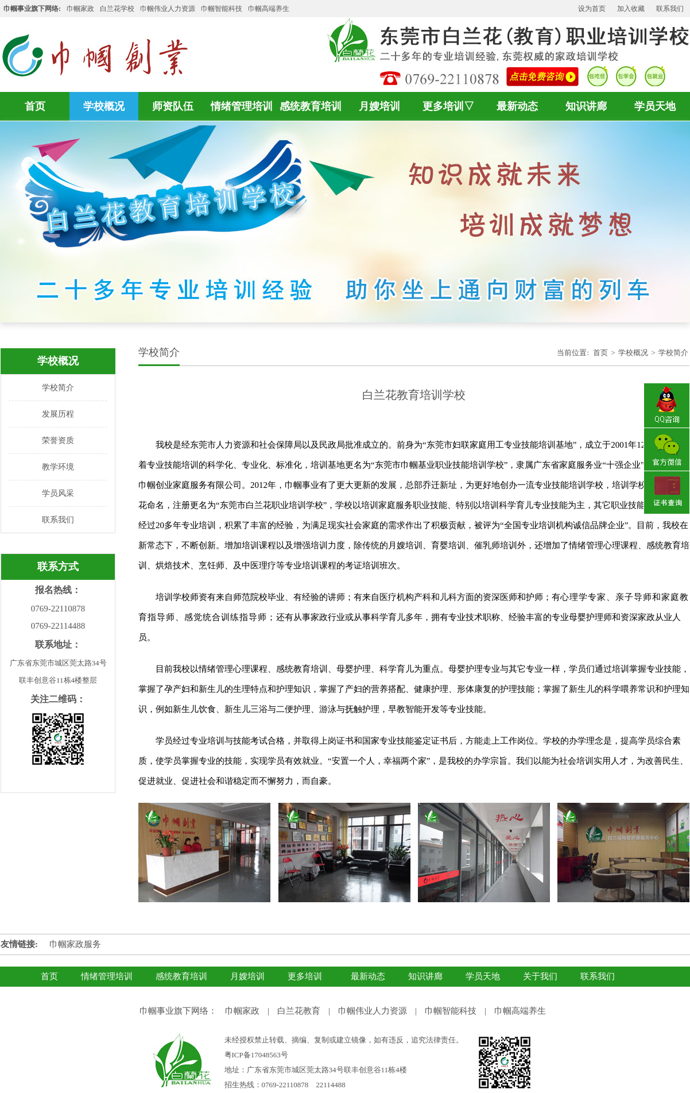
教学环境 (58, 467)
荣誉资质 (58, 440)
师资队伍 (172, 106)
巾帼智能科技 (450, 1010)
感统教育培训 (311, 106)
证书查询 (666, 493)
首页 (35, 106)
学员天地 (655, 106)
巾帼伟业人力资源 (167, 9)
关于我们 (540, 976)
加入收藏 (631, 9)
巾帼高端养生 (520, 1010)
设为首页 (592, 9)
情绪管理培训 (242, 106)
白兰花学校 (117, 9)
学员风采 (58, 493)
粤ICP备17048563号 (256, 1054)
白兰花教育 (298, 1010)
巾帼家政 (80, 9)
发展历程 (58, 414)
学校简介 (58, 387)
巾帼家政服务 (75, 944)
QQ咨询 (666, 405)
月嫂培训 (379, 106)
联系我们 (670, 9)
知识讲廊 (586, 106)
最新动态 (517, 106)
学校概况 (104, 106)
